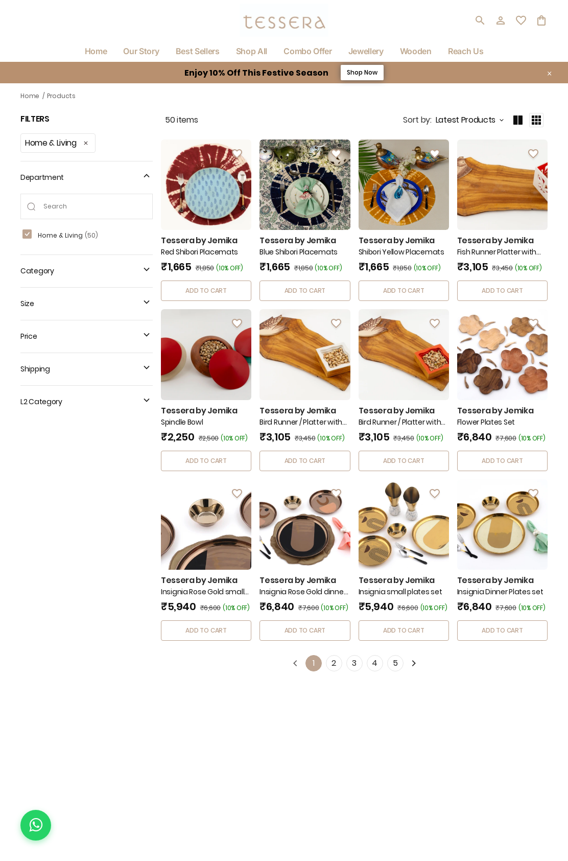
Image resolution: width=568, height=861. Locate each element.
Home (29, 95)
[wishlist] (521, 20)
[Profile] (500, 20)
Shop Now (362, 72)
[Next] (414, 663)
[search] (480, 20)
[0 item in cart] (541, 20)
